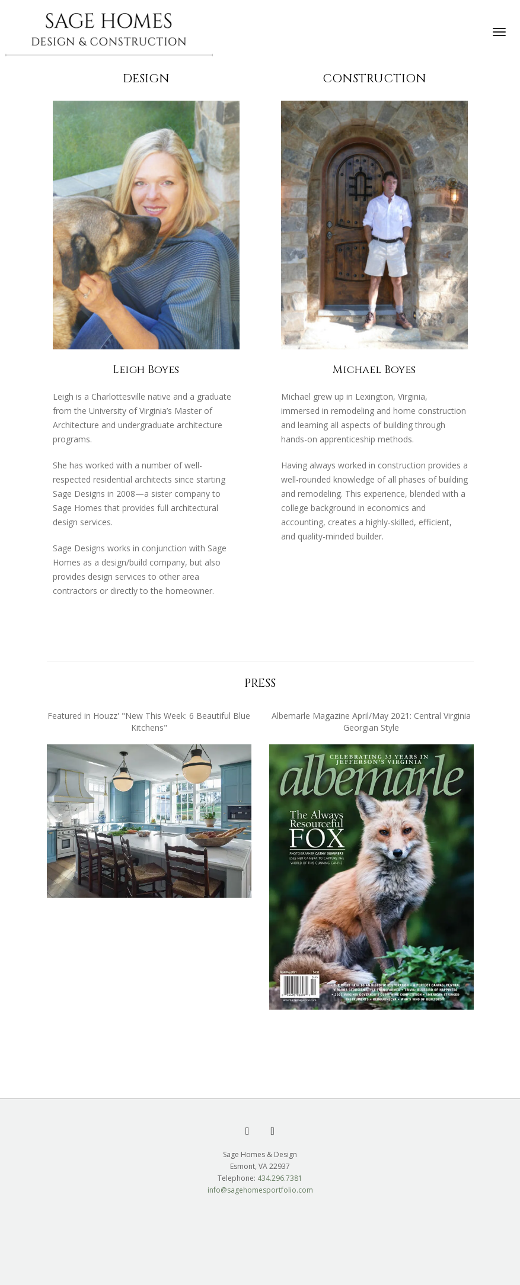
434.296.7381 (279, 1178)
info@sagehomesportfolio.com (260, 1190)
